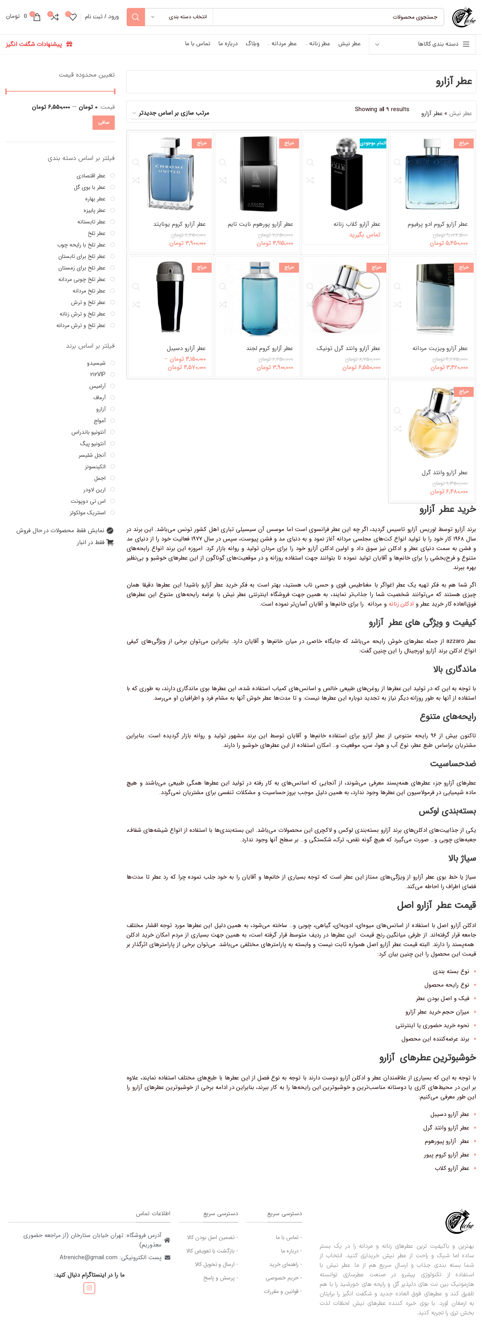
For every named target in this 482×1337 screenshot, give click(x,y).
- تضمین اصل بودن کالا (212, 1244)
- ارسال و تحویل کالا (216, 1271)
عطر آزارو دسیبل (186, 355)
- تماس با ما (289, 1244)
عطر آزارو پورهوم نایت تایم (260, 231)
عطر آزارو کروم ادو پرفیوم (438, 231)
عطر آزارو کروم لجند (269, 355)
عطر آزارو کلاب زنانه (357, 231)
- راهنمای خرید (285, 1271)
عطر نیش (460, 120)
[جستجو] (285, 21)
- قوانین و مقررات (283, 1298)
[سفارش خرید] (170, 121)
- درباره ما (291, 1258)
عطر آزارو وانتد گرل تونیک (348, 355)
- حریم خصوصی (284, 1285)
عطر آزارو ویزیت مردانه (440, 355)
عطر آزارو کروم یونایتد (179, 231)
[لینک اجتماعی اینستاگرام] (89, 1295)
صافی (103, 129)
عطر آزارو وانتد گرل (445, 480)
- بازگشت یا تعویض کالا (212, 1258)
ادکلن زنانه (401, 611)
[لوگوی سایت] (464, 20)
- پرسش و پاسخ (220, 1285)
